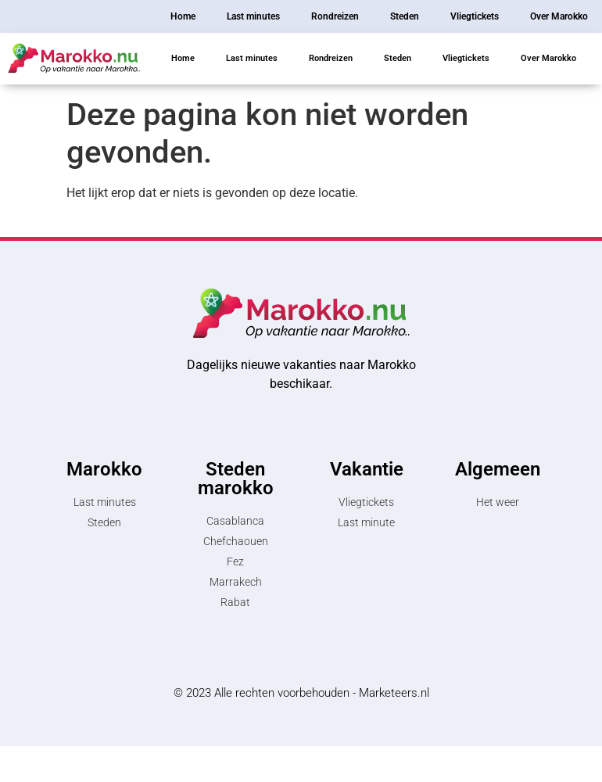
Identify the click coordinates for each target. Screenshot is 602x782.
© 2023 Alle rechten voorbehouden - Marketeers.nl (301, 693)
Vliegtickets (466, 58)
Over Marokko (548, 58)
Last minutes (252, 58)
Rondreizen (331, 58)
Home (183, 58)
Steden (397, 58)
